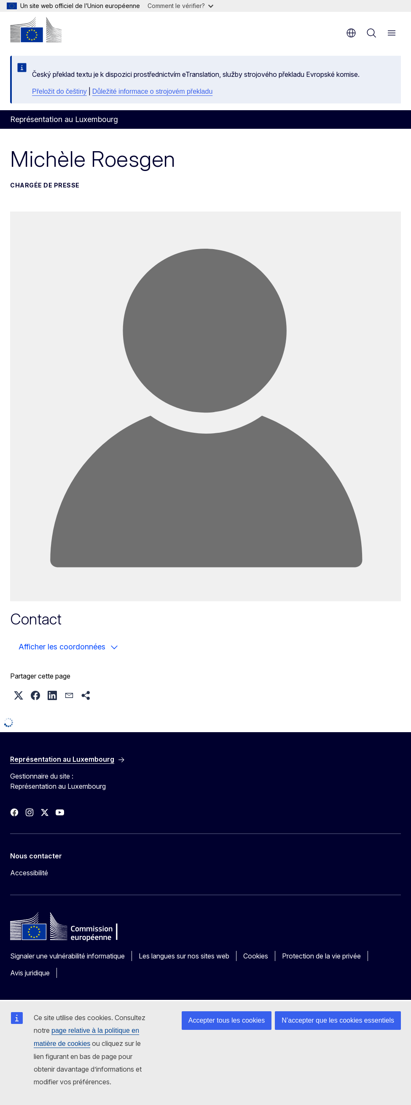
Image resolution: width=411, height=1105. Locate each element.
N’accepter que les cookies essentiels (338, 1020)
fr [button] (351, 33)
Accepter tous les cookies (226, 1020)
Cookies (255, 956)
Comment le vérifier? (180, 5)
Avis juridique (30, 973)
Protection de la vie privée (321, 956)
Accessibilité (29, 873)
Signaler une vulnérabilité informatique (67, 956)
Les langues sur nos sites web (184, 956)
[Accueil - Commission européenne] (36, 29)
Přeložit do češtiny (59, 91)
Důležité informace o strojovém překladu (152, 91)
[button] (18, 695)
